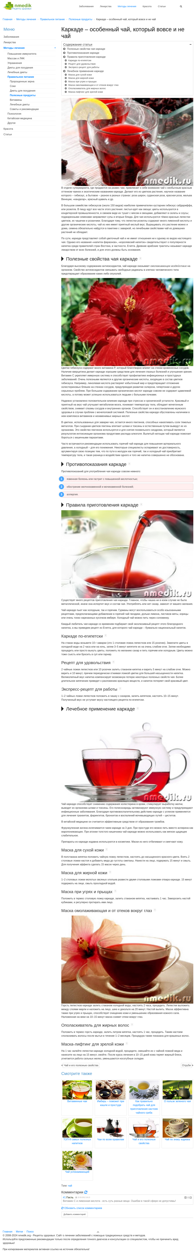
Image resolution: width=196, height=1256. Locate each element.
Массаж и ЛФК (16, 58)
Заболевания (86, 6)
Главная (7, 1231)
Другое (11, 123)
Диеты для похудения (20, 67)
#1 (64, 1197)
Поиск (30, 1231)
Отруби (186, 1065)
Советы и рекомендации (24, 109)
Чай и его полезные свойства (81, 1065)
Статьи (162, 6)
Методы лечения (127, 6)
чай (70, 1185)
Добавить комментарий (75, 1214)
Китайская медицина (19, 118)
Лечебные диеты (17, 72)
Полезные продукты (23, 95)
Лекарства (105, 6)
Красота (147, 6)
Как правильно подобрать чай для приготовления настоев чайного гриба (144, 1101)
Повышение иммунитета (21, 53)
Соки (13, 86)
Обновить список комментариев (81, 1208)
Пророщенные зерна (22, 81)
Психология (14, 113)
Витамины (16, 100)
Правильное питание (20, 76)
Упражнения (14, 63)
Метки (19, 1231)
